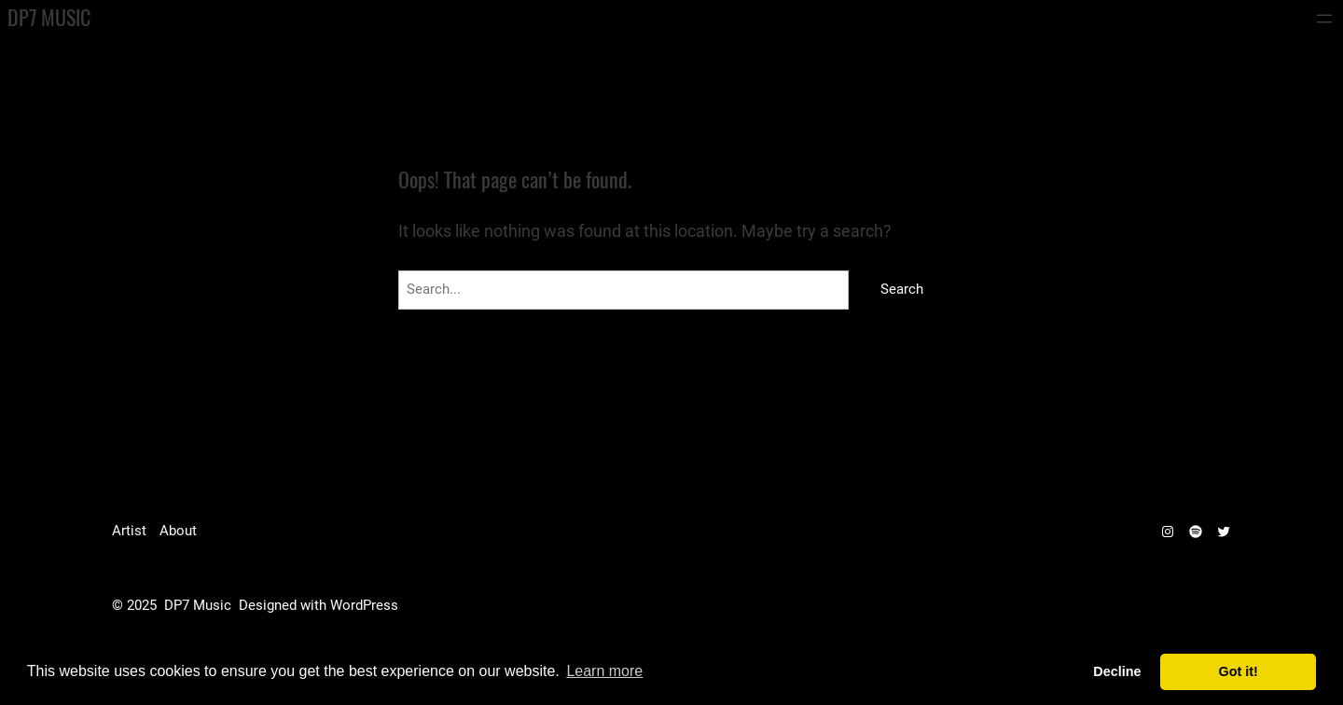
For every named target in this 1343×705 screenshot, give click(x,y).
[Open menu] (1324, 18)
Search (901, 289)
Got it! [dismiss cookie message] (1238, 671)
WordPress (364, 605)
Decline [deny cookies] (1117, 671)
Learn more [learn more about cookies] (604, 671)
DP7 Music (48, 18)
